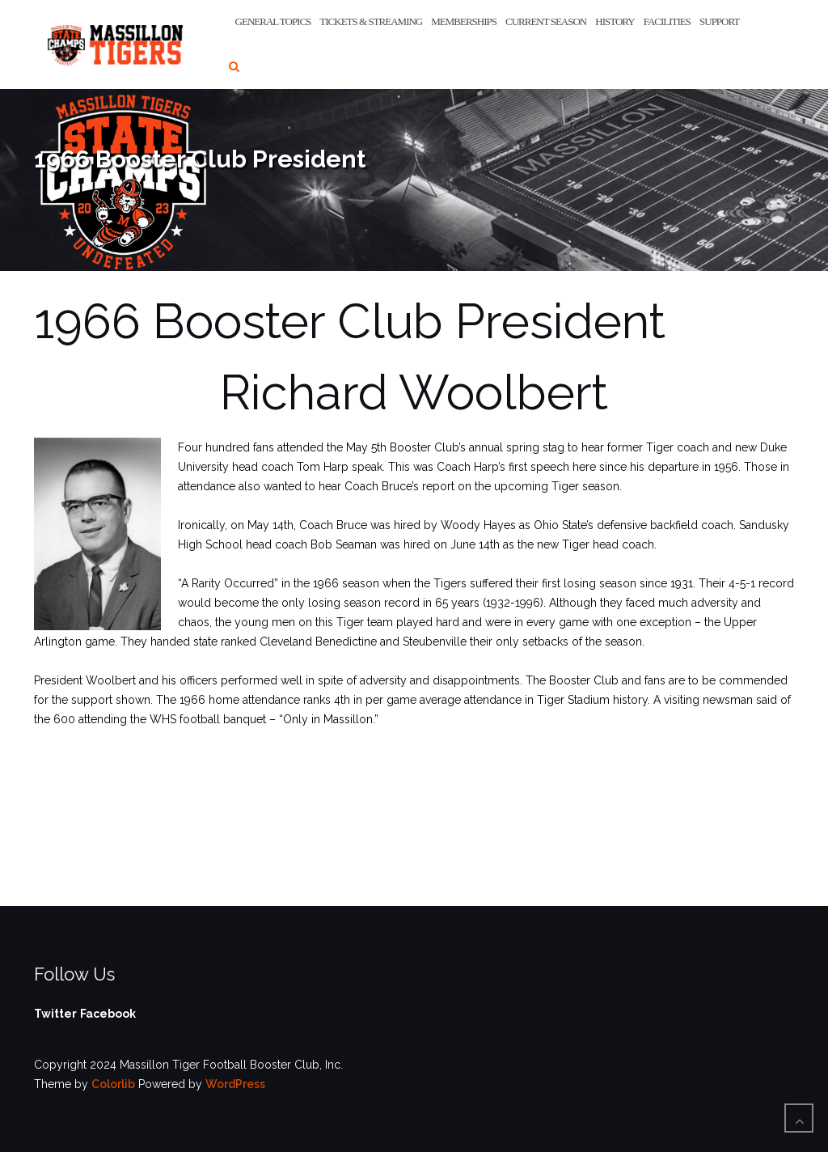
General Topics (273, 21)
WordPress (235, 1084)
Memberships (463, 21)
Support (719, 21)
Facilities (667, 21)
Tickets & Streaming (370, 21)
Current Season (545, 21)
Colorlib (113, 1084)
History (614, 21)
